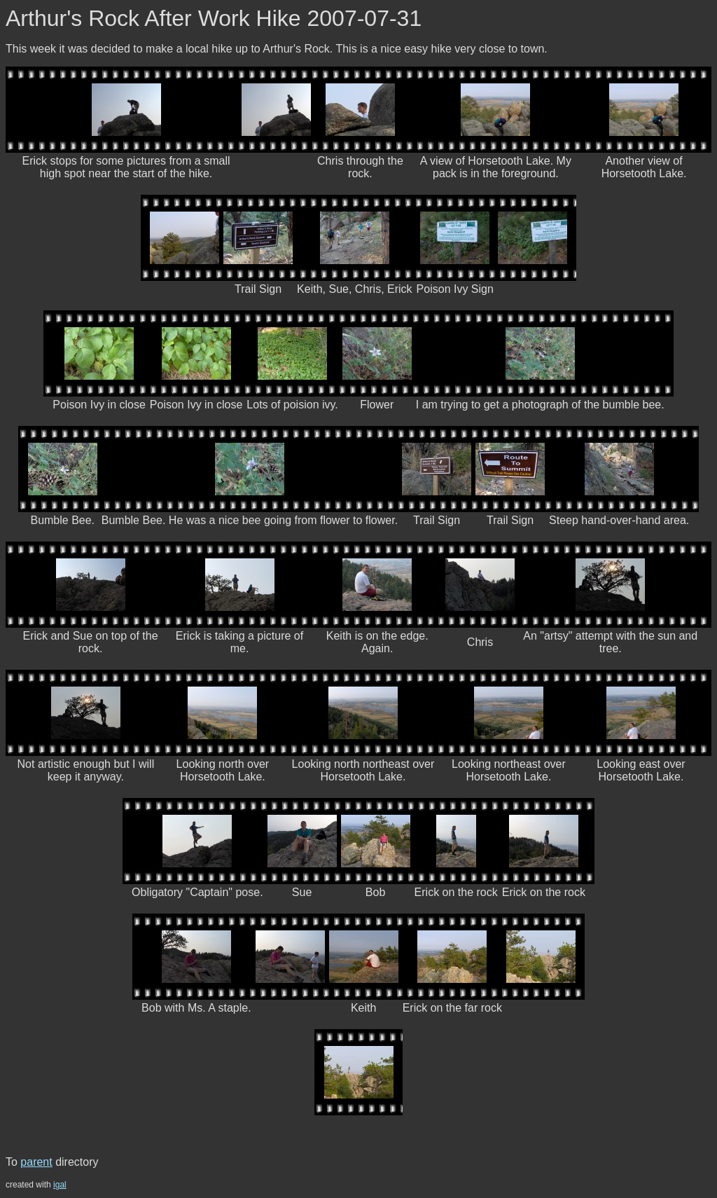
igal (60, 1185)
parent (36, 1162)
